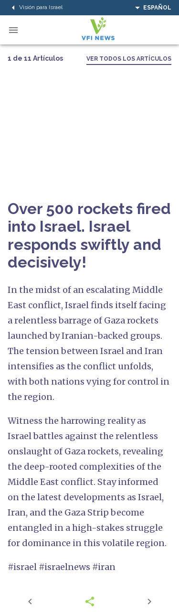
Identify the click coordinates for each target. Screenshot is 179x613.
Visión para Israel (35, 7)
